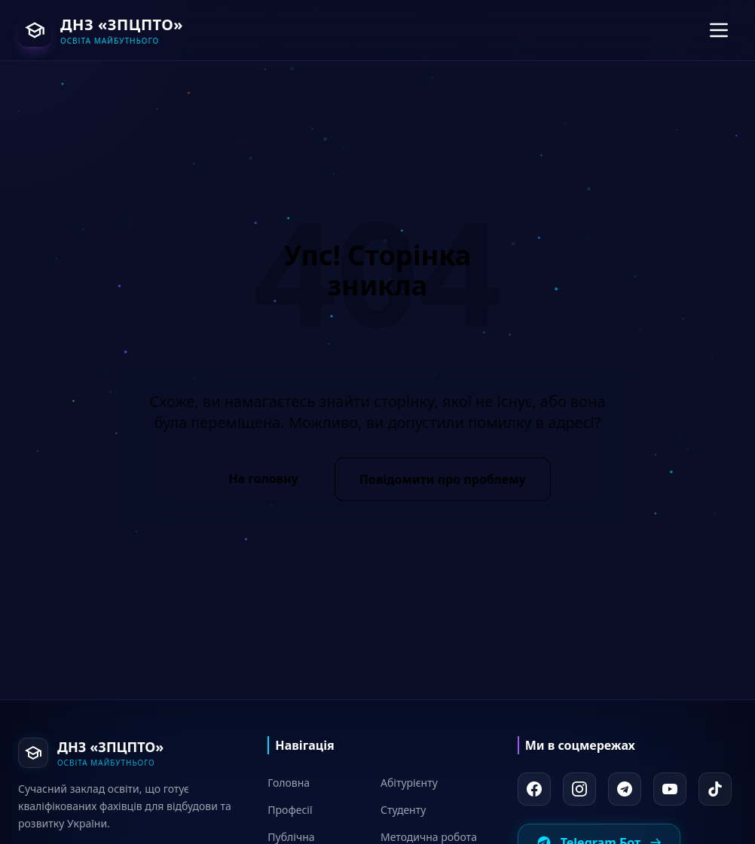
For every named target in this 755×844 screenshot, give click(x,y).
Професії (289, 810)
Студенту (403, 810)
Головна (288, 782)
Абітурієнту (409, 782)
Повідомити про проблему (442, 479)
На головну (263, 478)
